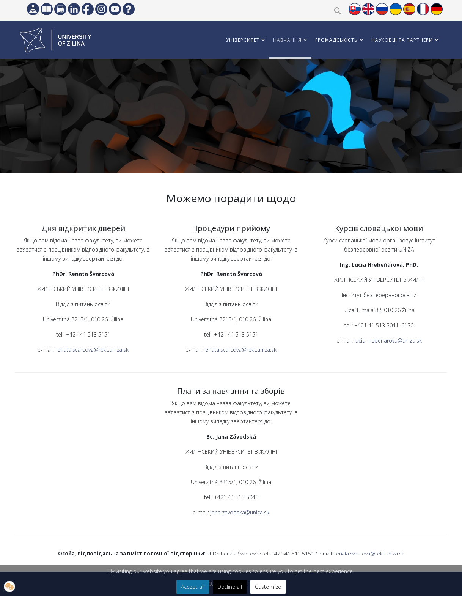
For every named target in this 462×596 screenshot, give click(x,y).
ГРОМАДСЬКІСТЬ (336, 40)
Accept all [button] (192, 586)
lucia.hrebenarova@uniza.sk (388, 340)
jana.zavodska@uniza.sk (240, 512)
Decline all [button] (229, 586)
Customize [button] (268, 586)
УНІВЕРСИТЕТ (242, 40)
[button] (9, 586)
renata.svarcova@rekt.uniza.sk (92, 349)
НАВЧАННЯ (287, 40)
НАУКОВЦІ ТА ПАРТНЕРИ (402, 40)
